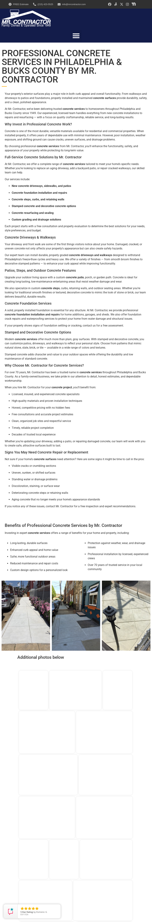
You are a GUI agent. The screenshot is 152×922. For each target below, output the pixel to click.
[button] (76, 35)
